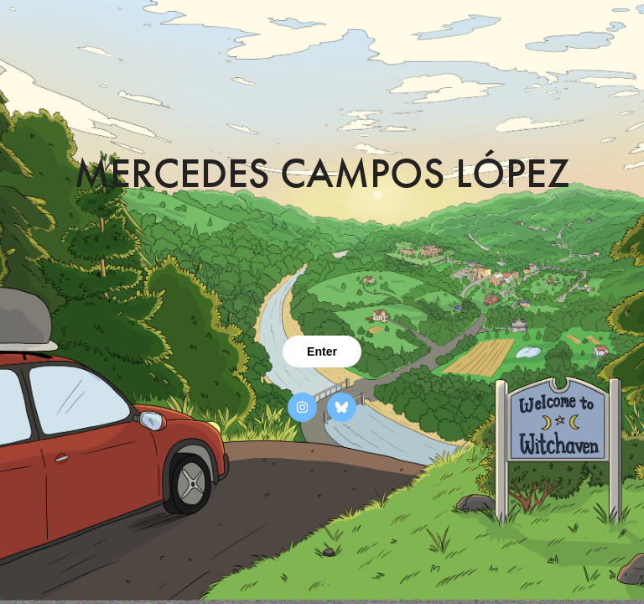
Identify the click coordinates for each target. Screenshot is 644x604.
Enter (322, 351)
